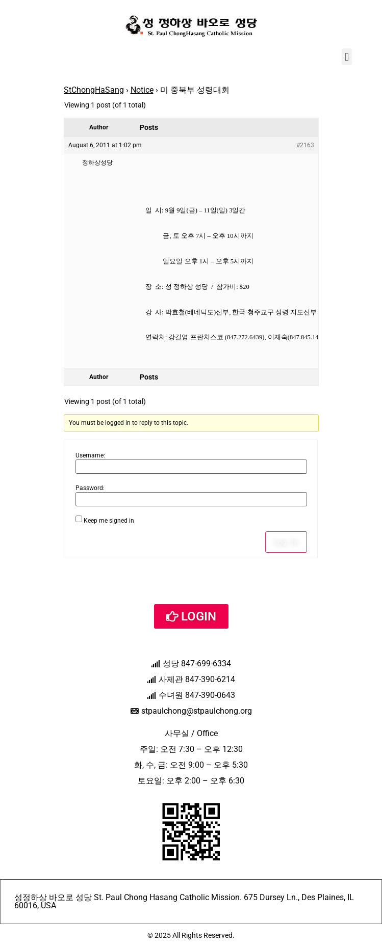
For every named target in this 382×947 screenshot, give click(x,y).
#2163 (305, 145)
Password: (90, 488)
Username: (90, 455)
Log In (286, 542)
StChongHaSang (94, 90)
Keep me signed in (109, 521)
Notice (142, 90)
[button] (346, 56)
